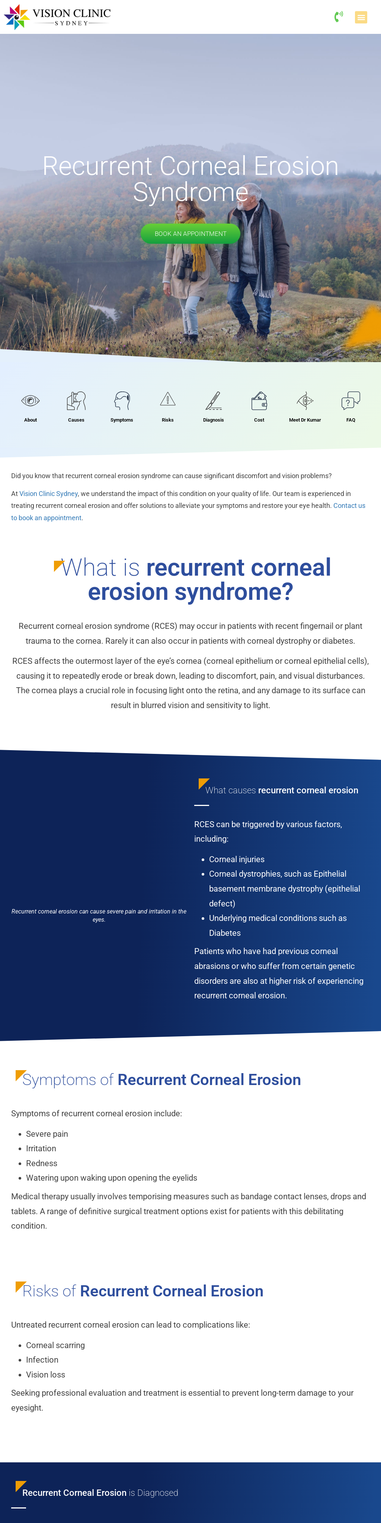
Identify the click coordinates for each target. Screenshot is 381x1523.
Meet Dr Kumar (305, 421)
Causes (76, 421)
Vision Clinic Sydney (48, 495)
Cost (259, 421)
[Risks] (168, 402)
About (30, 421)
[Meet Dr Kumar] (305, 402)
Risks (168, 421)
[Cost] (259, 402)
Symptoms (122, 421)
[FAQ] (351, 402)
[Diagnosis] (213, 402)
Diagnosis (213, 421)
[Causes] (76, 402)
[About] (30, 402)
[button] (361, 17)
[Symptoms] (122, 402)
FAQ (350, 421)
